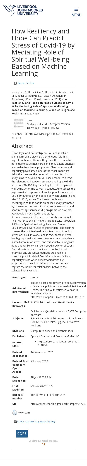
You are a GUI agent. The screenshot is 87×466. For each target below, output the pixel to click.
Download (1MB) (37, 127)
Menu (76, 15)
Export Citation (24, 83)
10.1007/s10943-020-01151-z (48, 395)
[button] (14, 412)
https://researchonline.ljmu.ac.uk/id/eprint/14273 (58, 403)
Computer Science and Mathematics (52, 331)
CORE (21, 433)
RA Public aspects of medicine (63, 318)
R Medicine (37, 318)
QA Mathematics (55, 311)
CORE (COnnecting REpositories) (34, 421)
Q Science (36, 311)
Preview (54, 127)
